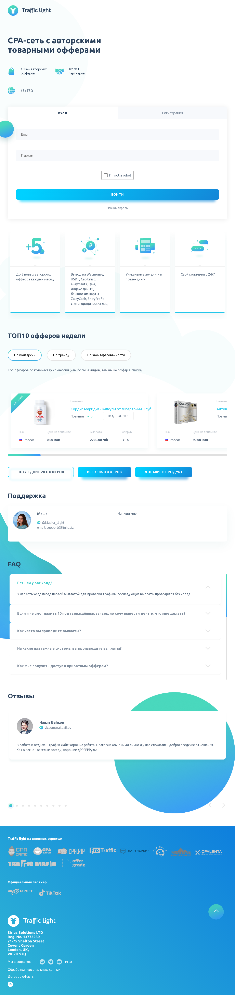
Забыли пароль (117, 208)
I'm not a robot (120, 175)
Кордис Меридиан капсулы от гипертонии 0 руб (111, 409)
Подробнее (118, 416)
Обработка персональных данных (34, 967)
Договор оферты (21, 974)
